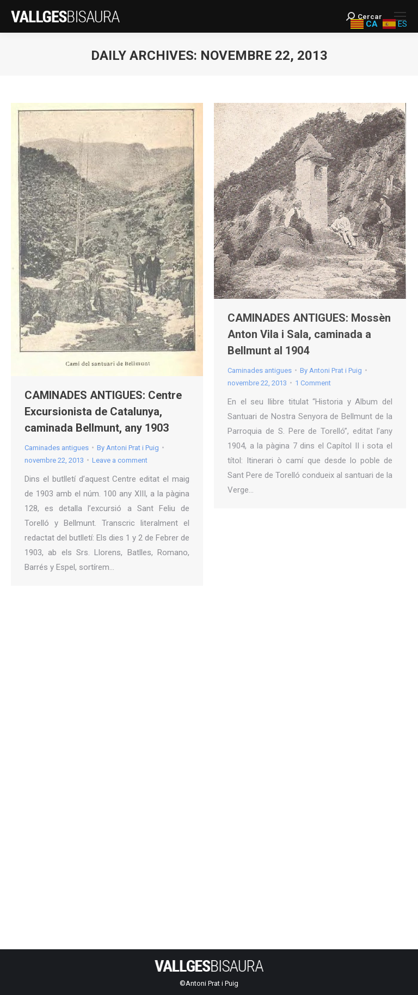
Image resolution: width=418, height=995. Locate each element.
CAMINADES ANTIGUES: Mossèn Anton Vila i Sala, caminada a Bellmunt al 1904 (309, 334)
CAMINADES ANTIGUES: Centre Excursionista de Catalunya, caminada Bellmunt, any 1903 (103, 411)
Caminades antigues (56, 448)
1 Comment (313, 383)
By (128, 448)
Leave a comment (119, 460)
